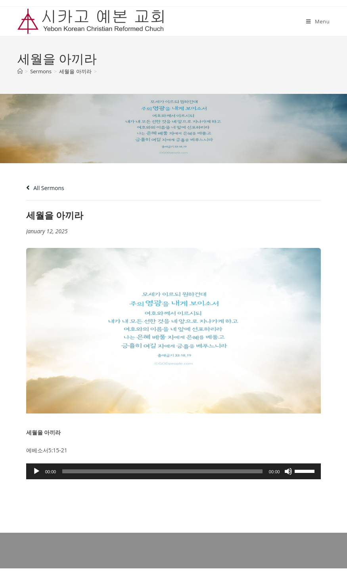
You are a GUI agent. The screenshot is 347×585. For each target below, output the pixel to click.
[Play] (36, 471)
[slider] (162, 471)
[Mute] (288, 471)
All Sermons (45, 188)
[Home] (20, 71)
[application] (173, 471)
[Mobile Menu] (318, 21)
